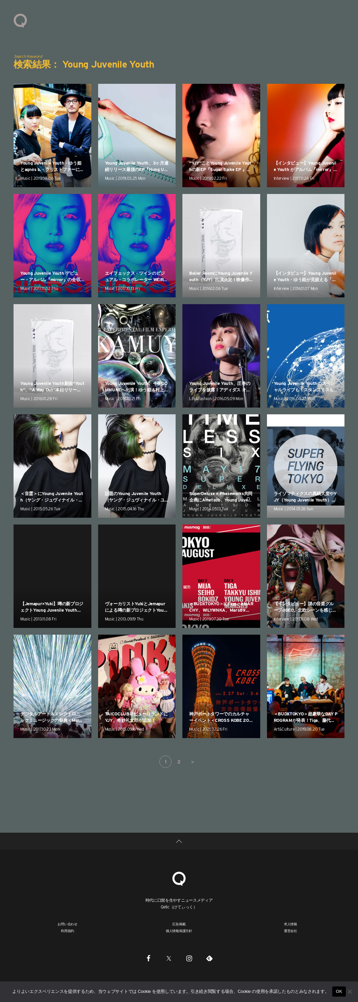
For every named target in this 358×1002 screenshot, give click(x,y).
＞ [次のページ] (192, 761)
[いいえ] (349, 991)
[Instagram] (189, 958)
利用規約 (67, 931)
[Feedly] (209, 958)
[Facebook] (148, 958)
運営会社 (290, 931)
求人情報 (290, 924)
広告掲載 (178, 924)
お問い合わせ (67, 924)
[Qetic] (179, 878)
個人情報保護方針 (179, 931)
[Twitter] (169, 958)
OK (339, 991)
